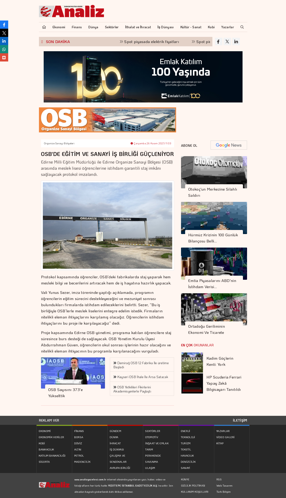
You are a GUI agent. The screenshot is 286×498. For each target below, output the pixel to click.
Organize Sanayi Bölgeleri (59, 143)
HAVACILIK (187, 455)
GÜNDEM (115, 431)
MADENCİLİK (82, 461)
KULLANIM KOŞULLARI (194, 491)
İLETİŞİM (240, 420)
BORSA (78, 437)
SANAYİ (185, 468)
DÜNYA (114, 437)
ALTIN (77, 449)
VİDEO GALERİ (225, 437)
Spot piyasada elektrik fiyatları (155, 41)
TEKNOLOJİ (188, 437)
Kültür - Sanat (190, 27)
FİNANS (79, 431)
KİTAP (220, 443)
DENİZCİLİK (188, 461)
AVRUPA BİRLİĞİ (120, 468)
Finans (77, 27)
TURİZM (186, 443)
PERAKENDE (153, 455)
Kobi (211, 27)
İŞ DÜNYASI (117, 449)
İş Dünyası (165, 27)
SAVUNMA (151, 461)
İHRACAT (115, 443)
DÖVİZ (78, 443)
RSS (219, 479)
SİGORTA (44, 461)
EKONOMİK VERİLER (51, 437)
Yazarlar (227, 27)
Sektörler (112, 27)
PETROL (79, 455)
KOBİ (42, 443)
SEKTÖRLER (152, 431)
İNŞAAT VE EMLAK (157, 443)
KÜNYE (185, 479)
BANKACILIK (46, 449)
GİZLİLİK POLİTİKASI (193, 485)
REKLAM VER (49, 420)
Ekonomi (58, 27)
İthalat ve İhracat (138, 27)
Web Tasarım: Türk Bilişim (224, 488)
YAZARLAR (223, 431)
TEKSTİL (186, 449)
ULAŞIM (150, 468)
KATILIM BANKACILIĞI (52, 455)
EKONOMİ (45, 431)
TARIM (149, 449)
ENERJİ (185, 431)
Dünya (93, 27)
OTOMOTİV (151, 437)
